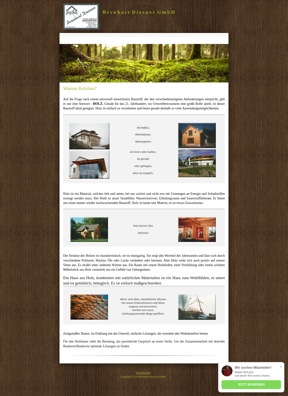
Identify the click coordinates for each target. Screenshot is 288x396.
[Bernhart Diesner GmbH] (81, 16)
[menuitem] (118, 38)
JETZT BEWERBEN (251, 384)
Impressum (143, 373)
